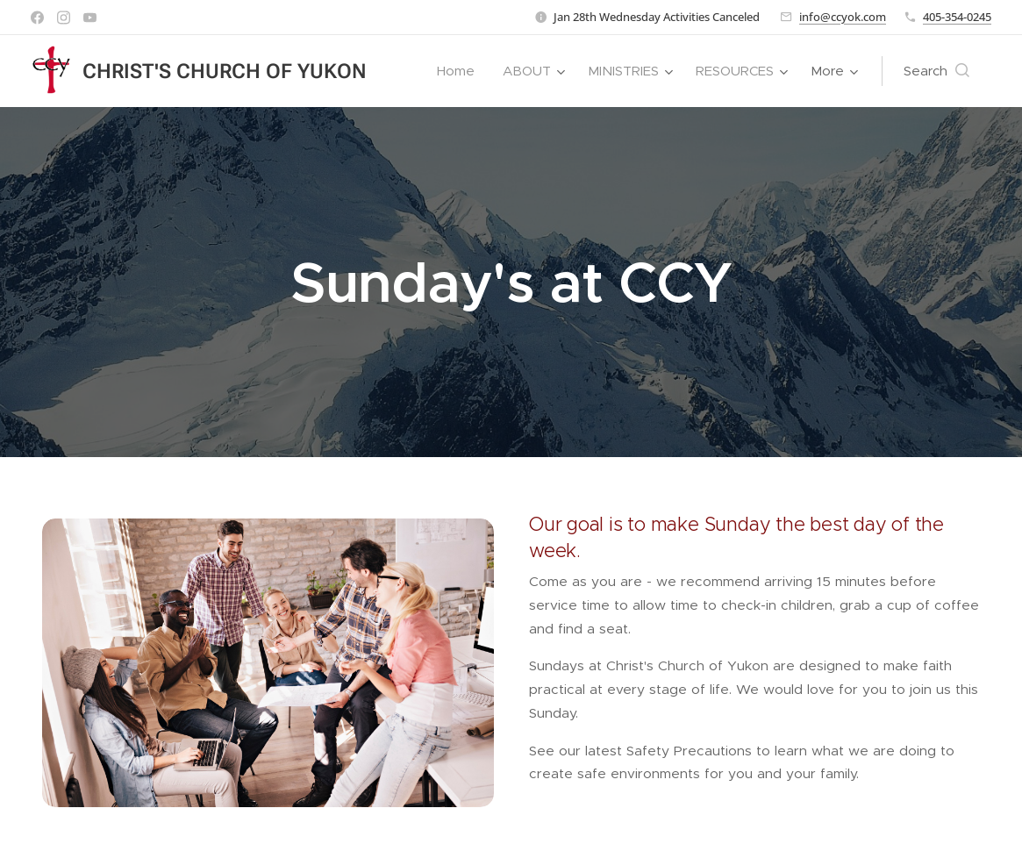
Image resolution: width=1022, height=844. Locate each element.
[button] (936, 71)
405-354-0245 (957, 17)
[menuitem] (460, 71)
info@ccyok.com (842, 17)
